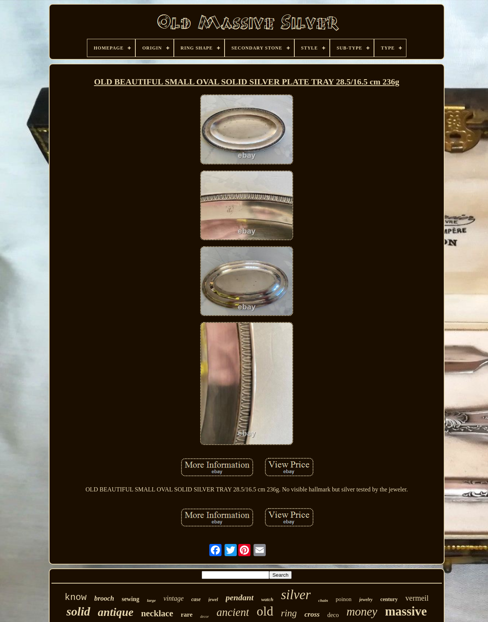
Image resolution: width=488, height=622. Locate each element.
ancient (233, 612)
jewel (213, 599)
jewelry (365, 599)
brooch (104, 598)
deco (333, 615)
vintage (174, 598)
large (151, 600)
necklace (157, 613)
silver (296, 594)
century (389, 599)
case (196, 599)
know (76, 597)
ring (289, 613)
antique (115, 612)
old (265, 611)
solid (78, 611)
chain (323, 600)
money (362, 611)
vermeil (417, 598)
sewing (130, 599)
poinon (344, 599)
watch (267, 599)
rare (187, 614)
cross (311, 614)
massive (406, 611)
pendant (240, 597)
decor (204, 616)
